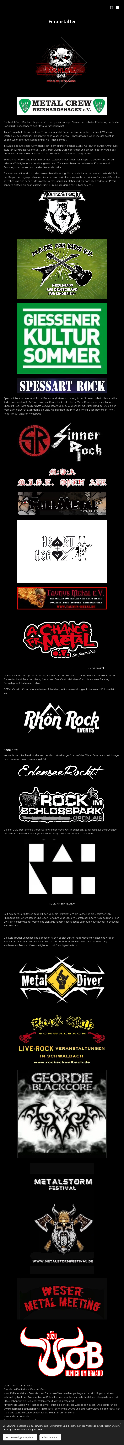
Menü (117, 7)
